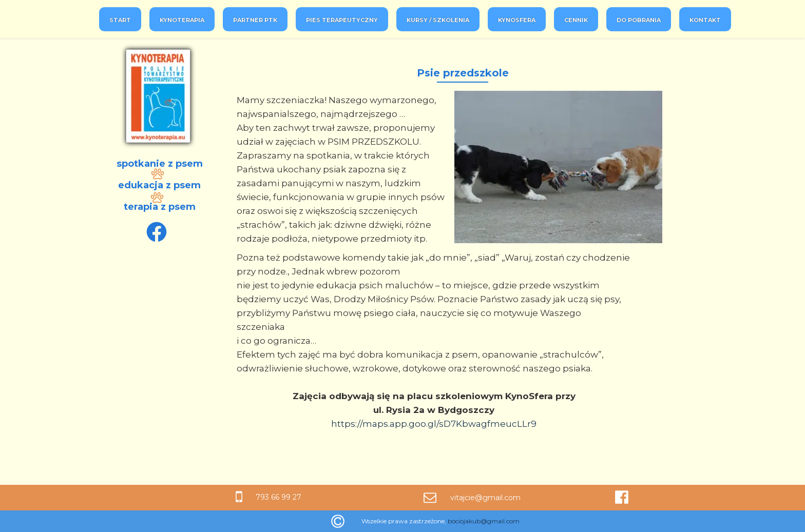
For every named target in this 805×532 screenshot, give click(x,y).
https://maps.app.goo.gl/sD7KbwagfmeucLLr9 (433, 424)
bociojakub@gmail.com (483, 521)
